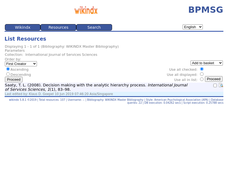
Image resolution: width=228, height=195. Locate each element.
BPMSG (205, 10)
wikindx (14, 99)
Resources (58, 27)
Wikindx (22, 27)
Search (94, 27)
